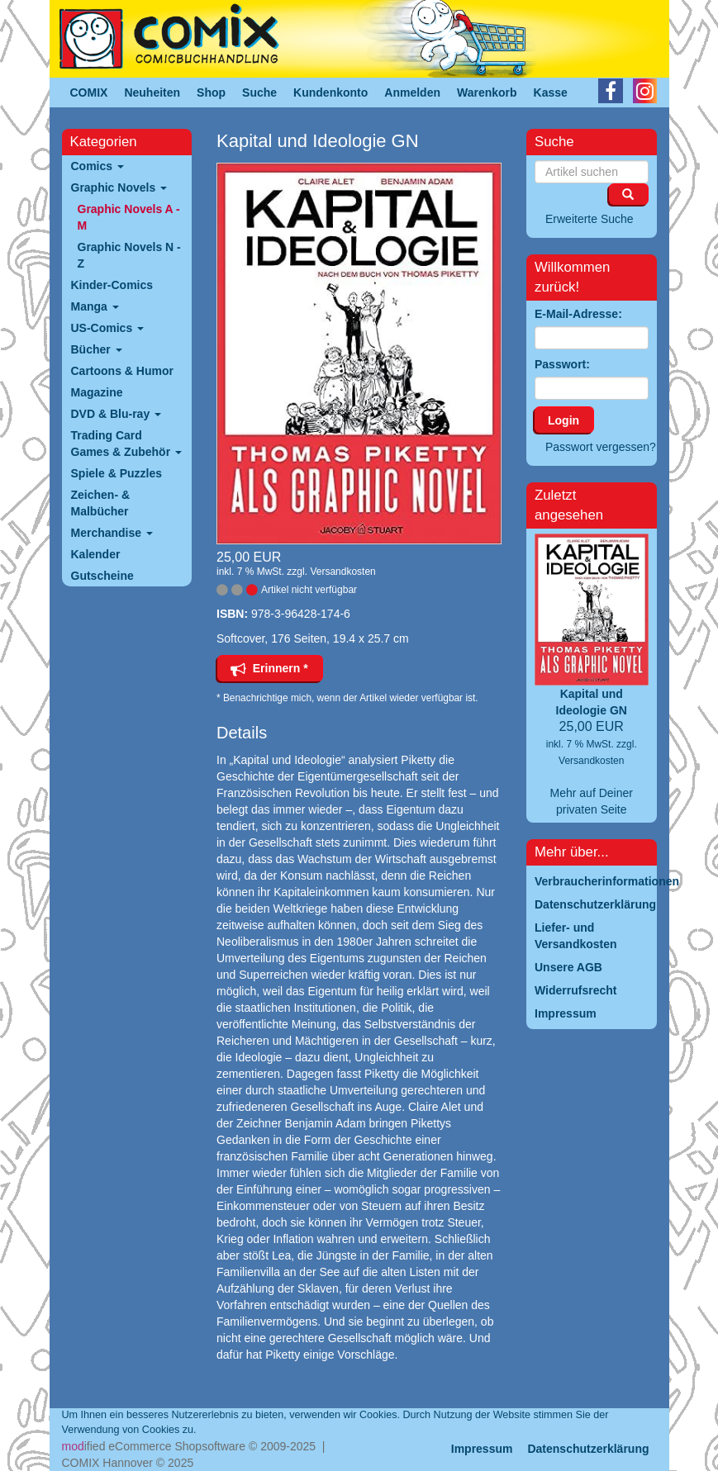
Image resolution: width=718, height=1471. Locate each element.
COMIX (89, 92)
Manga (95, 306)
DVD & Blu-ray (116, 413)
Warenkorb (487, 92)
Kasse (551, 92)
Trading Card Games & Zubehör (126, 443)
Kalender (96, 554)
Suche (259, 92)
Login (563, 420)
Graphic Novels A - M (129, 217)
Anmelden (412, 92)
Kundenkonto (330, 92)
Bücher (96, 349)
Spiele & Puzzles (116, 473)
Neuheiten (152, 92)
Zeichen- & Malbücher (101, 503)
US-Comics (108, 328)
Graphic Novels (119, 187)
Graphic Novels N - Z (129, 255)
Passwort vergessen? (600, 446)
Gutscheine (102, 575)
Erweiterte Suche (589, 218)
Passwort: (562, 364)
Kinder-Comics (112, 285)
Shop (211, 92)
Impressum (482, 1448)
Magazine (97, 392)
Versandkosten (342, 571)
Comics (97, 166)
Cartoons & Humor (122, 370)
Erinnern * (269, 668)
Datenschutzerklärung (588, 1448)
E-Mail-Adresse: (578, 313)
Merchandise (112, 532)
